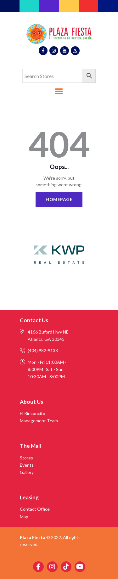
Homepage (59, 199)
